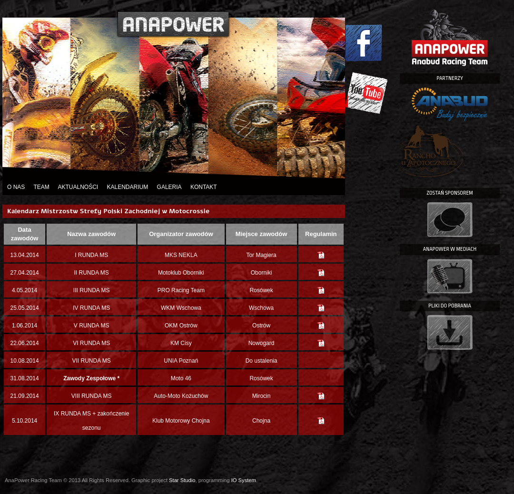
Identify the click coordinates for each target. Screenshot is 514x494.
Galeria (169, 187)
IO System (243, 480)
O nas (16, 187)
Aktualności (78, 187)
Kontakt (203, 187)
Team (41, 187)
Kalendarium (127, 187)
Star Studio (182, 480)
